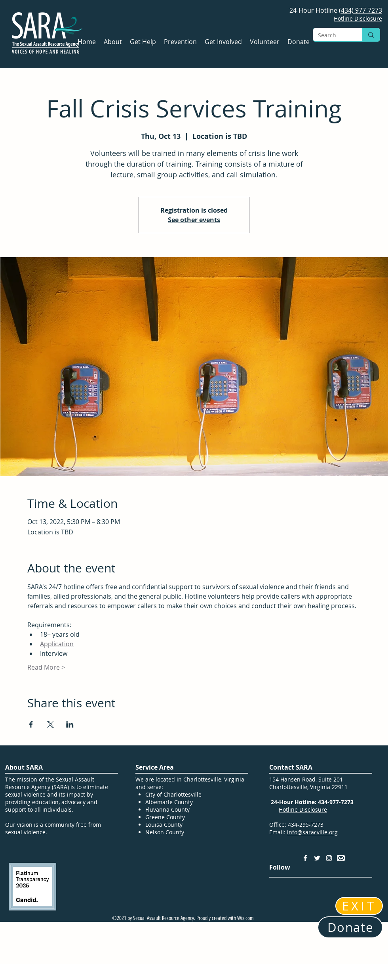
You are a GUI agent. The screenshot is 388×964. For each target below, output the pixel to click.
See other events (194, 219)
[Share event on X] (50, 724)
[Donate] (350, 927)
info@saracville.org (312, 832)
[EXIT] (359, 906)
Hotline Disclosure (303, 809)
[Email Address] (341, 858)
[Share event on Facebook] (31, 724)
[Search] (331, 35)
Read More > (46, 667)
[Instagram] (329, 858)
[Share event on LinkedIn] (70, 724)
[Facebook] (305, 858)
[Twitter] (317, 858)
